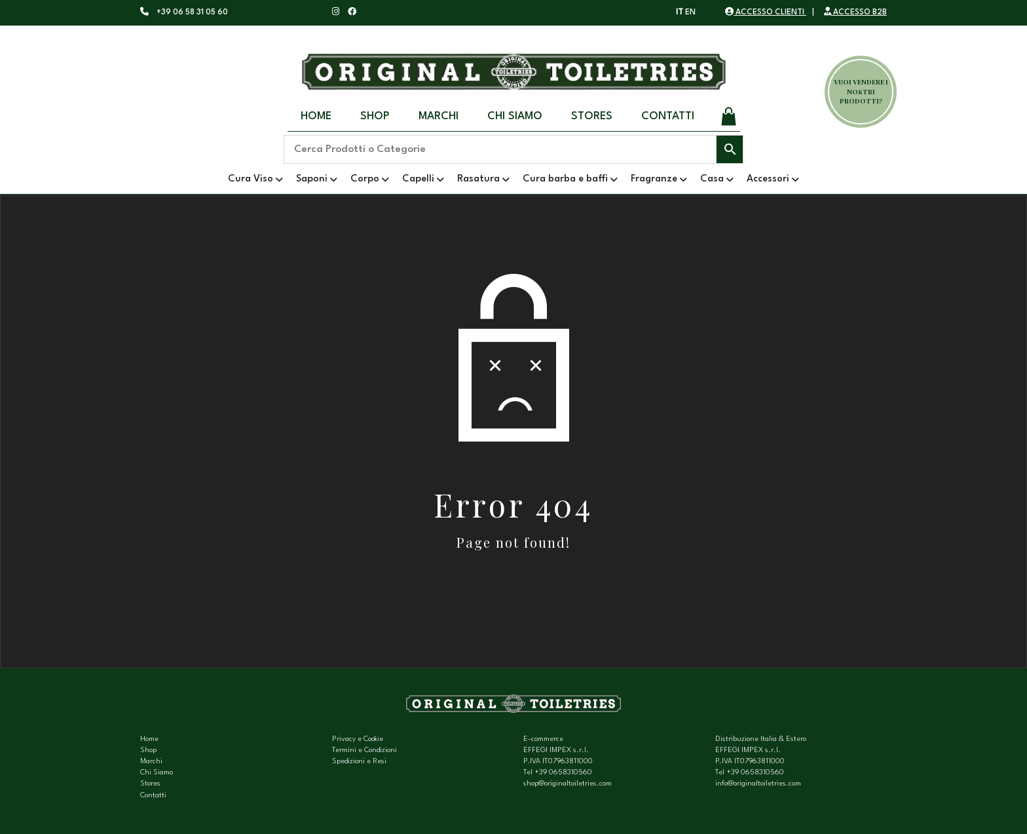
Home (316, 116)
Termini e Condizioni (364, 750)
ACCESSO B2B (855, 12)
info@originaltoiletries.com (758, 783)
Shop (375, 116)
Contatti (667, 116)
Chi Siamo (514, 116)
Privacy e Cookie (357, 739)
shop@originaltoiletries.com (567, 783)
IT (679, 12)
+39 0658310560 (563, 772)
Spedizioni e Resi (359, 761)
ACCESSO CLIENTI (765, 12)
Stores (591, 116)
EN (690, 12)
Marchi (438, 116)
